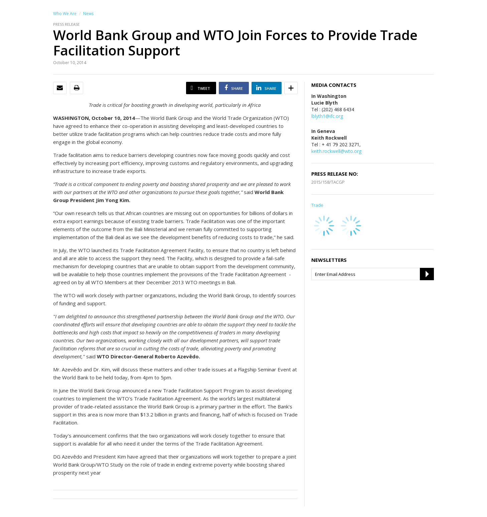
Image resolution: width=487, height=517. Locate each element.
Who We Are (64, 13)
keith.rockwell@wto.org (336, 151)
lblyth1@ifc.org (327, 116)
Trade (317, 205)
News (88, 13)
